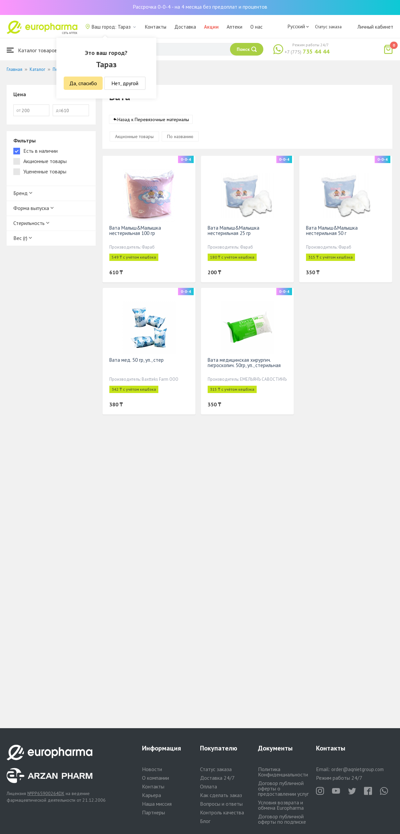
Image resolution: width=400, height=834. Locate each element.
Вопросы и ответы (221, 803)
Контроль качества (222, 812)
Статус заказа (328, 27)
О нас (256, 27)
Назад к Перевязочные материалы (153, 119)
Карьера (151, 795)
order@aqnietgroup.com (357, 769)
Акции (211, 27)
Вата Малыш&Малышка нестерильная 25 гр (233, 230)
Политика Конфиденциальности (283, 772)
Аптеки (234, 27)
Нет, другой (124, 83)
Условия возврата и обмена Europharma (281, 805)
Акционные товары (134, 136)
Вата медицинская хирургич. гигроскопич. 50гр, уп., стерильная (244, 362)
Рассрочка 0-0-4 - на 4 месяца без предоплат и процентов (200, 6)
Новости (152, 769)
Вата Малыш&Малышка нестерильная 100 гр (135, 230)
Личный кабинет (375, 27)
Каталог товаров (32, 50)
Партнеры (153, 812)
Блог (205, 821)
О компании (155, 777)
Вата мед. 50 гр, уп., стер (136, 360)
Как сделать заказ (221, 795)
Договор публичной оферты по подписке (282, 819)
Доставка (185, 27)
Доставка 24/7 (217, 777)
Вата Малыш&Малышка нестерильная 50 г (332, 230)
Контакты (155, 27)
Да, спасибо (83, 83)
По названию (180, 136)
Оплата (208, 786)
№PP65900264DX (45, 793)
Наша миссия (157, 803)
